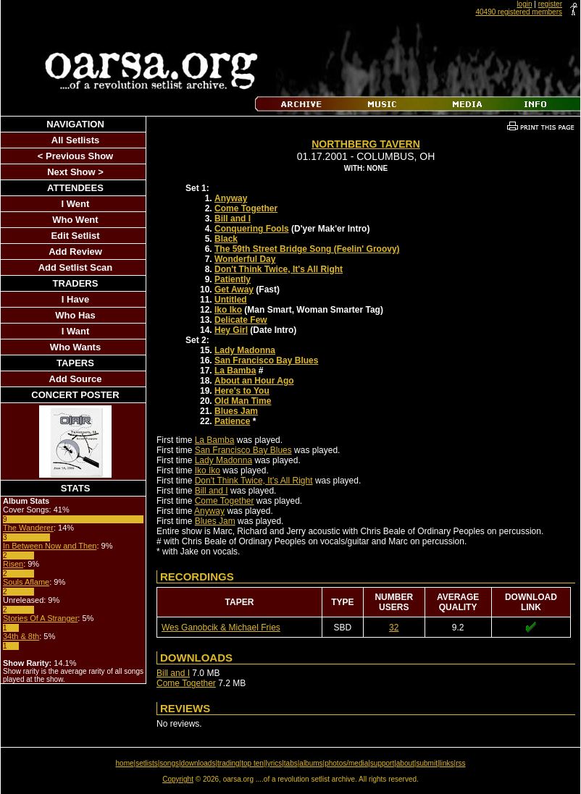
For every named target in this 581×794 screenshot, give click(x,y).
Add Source (75, 378)
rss (460, 763)
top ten (252, 763)
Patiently (232, 279)
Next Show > (75, 171)
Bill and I (232, 219)
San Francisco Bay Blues (266, 360)
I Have (75, 299)
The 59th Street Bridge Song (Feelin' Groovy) (307, 249)
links (447, 763)
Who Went (75, 219)
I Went (76, 203)
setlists (146, 763)
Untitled (230, 300)
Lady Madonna (244, 350)
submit (426, 763)
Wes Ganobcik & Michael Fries (221, 627)
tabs (291, 763)
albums (310, 763)
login (524, 4)
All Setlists (75, 140)
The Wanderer (28, 527)
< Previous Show (75, 156)
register (550, 4)
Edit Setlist (75, 235)
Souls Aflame (26, 582)
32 (393, 627)
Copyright (177, 779)
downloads (198, 763)
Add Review (75, 251)
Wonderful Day (244, 259)
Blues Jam (236, 411)
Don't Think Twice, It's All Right (278, 269)
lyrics (273, 763)
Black (226, 239)
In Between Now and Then (49, 545)
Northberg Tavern (366, 144)
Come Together (245, 208)
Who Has (75, 315)
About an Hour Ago (254, 381)
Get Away (234, 289)
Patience (232, 421)
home (125, 763)
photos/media (346, 763)
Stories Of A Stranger (40, 618)
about (405, 763)
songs (169, 763)
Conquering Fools (251, 229)
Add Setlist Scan (75, 267)
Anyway (230, 198)
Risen (13, 563)
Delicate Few (240, 320)
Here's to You (241, 391)
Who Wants (75, 347)
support (382, 763)
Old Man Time (242, 401)
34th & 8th (21, 636)
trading (228, 763)
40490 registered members (518, 12)
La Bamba (235, 371)
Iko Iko (228, 310)
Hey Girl (231, 330)
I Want (76, 331)
